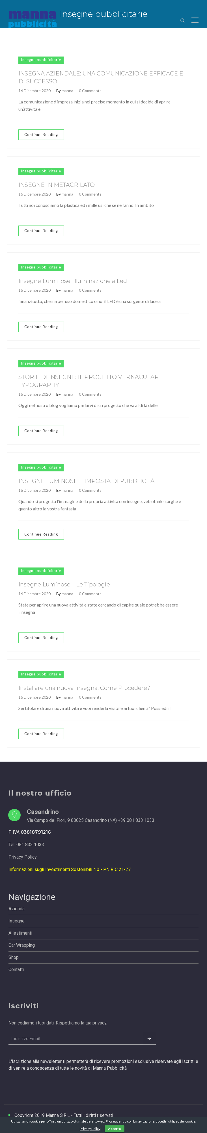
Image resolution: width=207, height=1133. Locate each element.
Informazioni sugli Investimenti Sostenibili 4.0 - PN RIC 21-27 (69, 869)
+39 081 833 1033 (136, 820)
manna (67, 90)
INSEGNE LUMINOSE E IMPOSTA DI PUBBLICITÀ (86, 481)
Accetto (114, 1128)
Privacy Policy (22, 857)
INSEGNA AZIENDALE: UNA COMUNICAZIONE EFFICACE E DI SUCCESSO (100, 77)
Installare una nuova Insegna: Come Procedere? (84, 687)
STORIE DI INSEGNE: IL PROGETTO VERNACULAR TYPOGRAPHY (88, 381)
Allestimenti (20, 933)
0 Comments (90, 90)
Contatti (16, 969)
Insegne (16, 921)
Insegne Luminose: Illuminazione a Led (72, 281)
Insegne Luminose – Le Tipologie (64, 584)
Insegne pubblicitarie (41, 59)
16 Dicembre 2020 (34, 90)
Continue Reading (41, 134)
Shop (13, 957)
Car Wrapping (21, 945)
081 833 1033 (30, 844)
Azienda (16, 908)
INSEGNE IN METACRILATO (56, 184)
